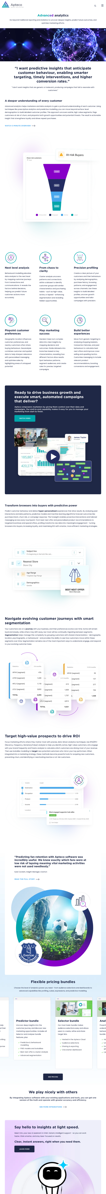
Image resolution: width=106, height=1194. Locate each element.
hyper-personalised (47, 511)
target (35, 751)
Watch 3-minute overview (18, 126)
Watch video (24, 418)
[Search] (95, 5)
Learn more (24, 1149)
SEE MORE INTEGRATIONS (50, 1107)
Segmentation (11, 635)
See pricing (53, 1077)
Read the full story (24, 879)
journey (29, 629)
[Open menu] (102, 5)
